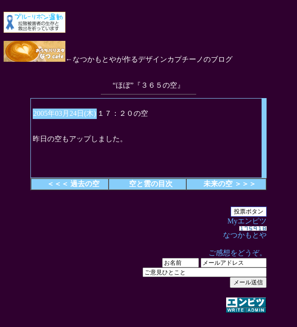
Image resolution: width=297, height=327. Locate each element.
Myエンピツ (148, 265)
